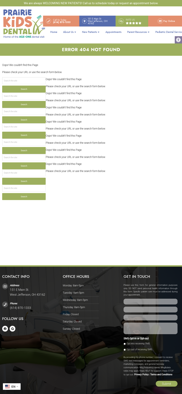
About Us (68, 32)
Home (53, 32)
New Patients (89, 32)
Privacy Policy (141, 373)
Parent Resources (137, 32)
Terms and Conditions (161, 373)
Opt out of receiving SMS (139, 348)
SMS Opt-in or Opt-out (136, 337)
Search (24, 88)
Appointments (113, 32)
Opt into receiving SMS (138, 342)
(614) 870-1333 (20, 306)
